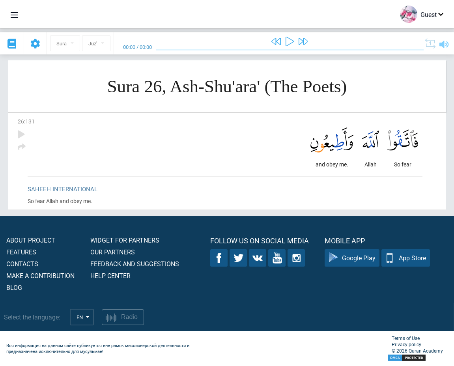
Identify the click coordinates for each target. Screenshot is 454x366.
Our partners (112, 252)
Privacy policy (406, 344)
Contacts (22, 264)
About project (30, 240)
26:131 (26, 121)
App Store (405, 258)
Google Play (352, 258)
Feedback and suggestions (134, 264)
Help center (110, 275)
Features (21, 252)
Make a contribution (40, 275)
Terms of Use (406, 338)
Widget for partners (124, 240)
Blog (14, 287)
